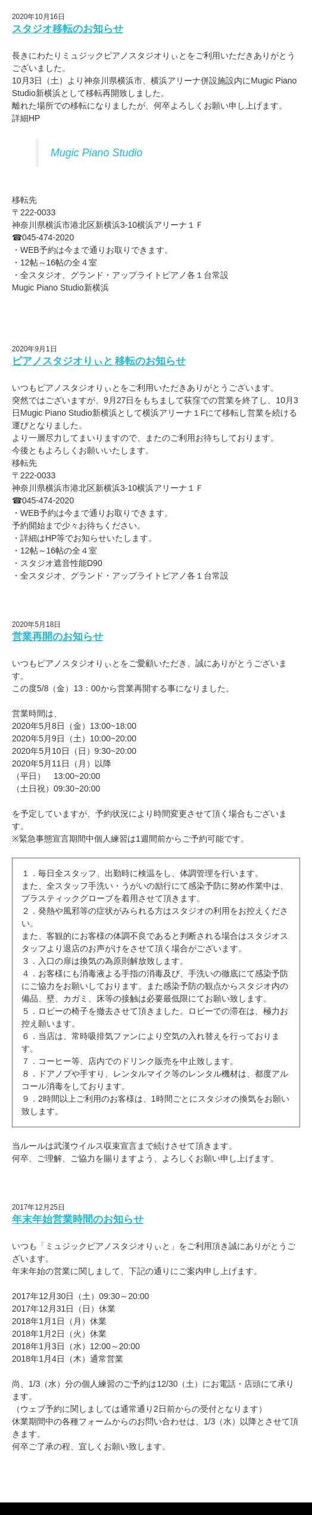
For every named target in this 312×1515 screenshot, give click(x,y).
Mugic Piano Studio (96, 153)
